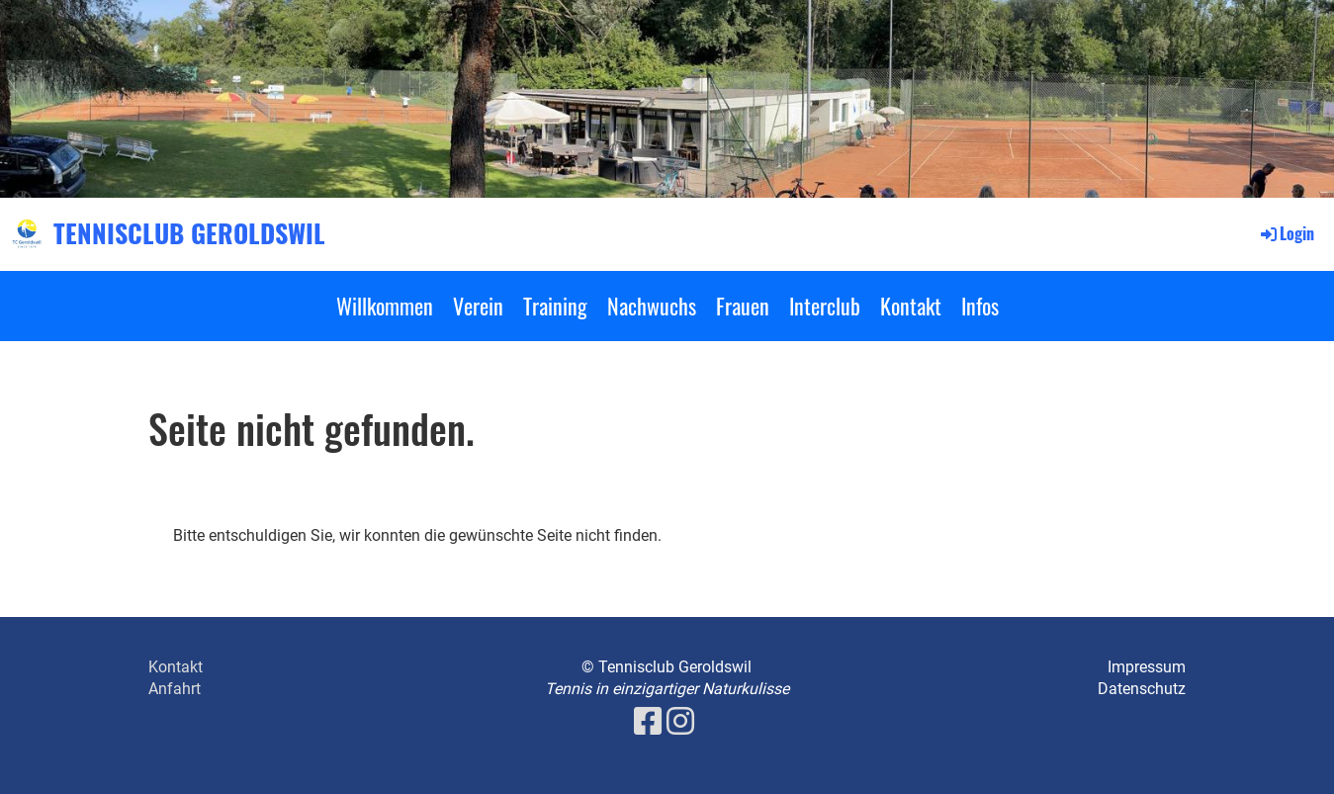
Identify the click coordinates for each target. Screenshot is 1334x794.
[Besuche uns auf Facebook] (648, 722)
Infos (980, 305)
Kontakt (910, 305)
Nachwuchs (651, 305)
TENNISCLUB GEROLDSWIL (189, 233)
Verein (478, 305)
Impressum (1147, 667)
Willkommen (384, 305)
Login (1286, 233)
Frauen (742, 305)
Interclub (824, 305)
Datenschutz (1142, 688)
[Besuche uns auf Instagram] (680, 722)
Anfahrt (174, 688)
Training (555, 305)
